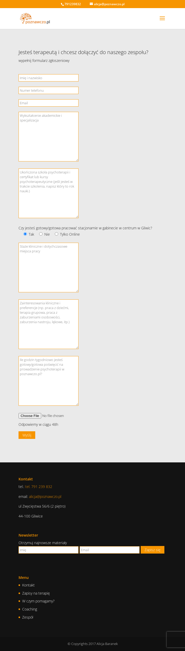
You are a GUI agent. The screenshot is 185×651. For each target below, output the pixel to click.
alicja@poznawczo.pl (45, 496)
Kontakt (28, 585)
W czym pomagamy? (38, 600)
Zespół (27, 617)
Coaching (29, 609)
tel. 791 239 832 (38, 486)
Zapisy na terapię (36, 593)
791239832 (72, 4)
